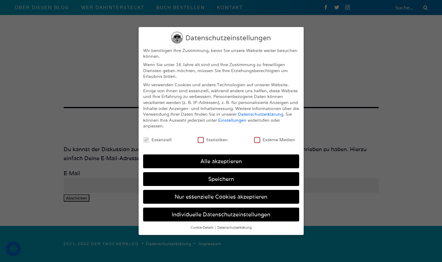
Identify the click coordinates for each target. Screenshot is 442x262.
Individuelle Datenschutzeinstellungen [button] (221, 212)
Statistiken (213, 138)
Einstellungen (232, 118)
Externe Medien (274, 138)
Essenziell (157, 138)
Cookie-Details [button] (202, 225)
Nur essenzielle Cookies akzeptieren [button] (221, 194)
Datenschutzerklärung (260, 112)
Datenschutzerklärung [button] (234, 225)
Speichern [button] (221, 176)
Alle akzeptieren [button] (221, 159)
